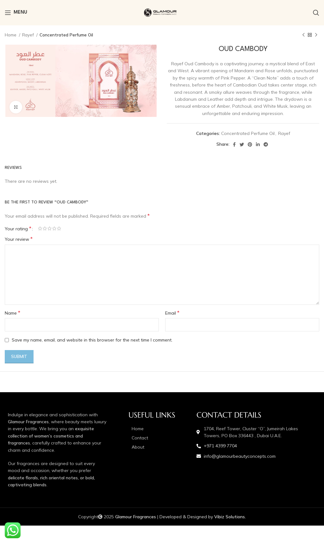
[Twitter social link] (242, 144)
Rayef (28, 34)
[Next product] (316, 35)
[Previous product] (303, 35)
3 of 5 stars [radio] (49, 228)
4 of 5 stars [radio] (54, 228)
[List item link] (159, 428)
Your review (19, 239)
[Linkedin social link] (258, 144)
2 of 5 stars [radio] (44, 228)
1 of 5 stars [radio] (40, 228)
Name (12, 313)
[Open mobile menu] (16, 12)
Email (172, 313)
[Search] (316, 12)
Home (11, 34)
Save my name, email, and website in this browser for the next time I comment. (92, 340)
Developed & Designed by (202, 517)
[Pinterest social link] (250, 144)
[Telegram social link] (266, 144)
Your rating (18, 228)
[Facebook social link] (234, 144)
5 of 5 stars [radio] (59, 228)
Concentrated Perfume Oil (66, 34)
